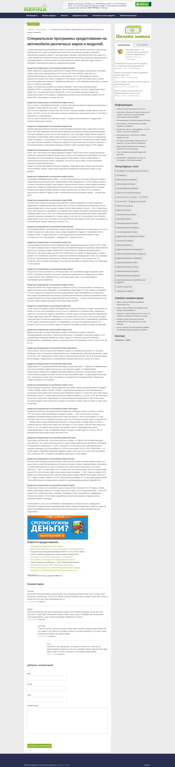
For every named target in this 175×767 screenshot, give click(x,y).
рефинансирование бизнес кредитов (130, 254)
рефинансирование (124, 245)
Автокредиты (31, 15)
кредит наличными (138, 201)
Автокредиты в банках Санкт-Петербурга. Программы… (53, 565)
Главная (30, 29)
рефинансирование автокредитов (129, 249)
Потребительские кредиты (103, 15)
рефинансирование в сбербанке (129, 258)
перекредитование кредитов (127, 228)
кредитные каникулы (124, 206)
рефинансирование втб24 (126, 262)
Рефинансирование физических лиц (131, 109)
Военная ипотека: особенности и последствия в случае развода (131, 321)
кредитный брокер (123, 210)
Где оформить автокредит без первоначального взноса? (53, 560)
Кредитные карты (80, 15)
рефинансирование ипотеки (127, 267)
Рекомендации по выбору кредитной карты (134, 120)
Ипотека (64, 15)
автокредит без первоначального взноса (132, 171)
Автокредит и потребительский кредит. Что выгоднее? (52, 557)
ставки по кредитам (124, 287)
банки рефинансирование (126, 180)
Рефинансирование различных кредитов (40, 765)
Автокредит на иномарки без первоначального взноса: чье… (54, 570)
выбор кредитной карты (125, 184)
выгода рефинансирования (127, 188)
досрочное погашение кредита (128, 193)
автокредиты (121, 175)
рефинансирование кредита (127, 271)
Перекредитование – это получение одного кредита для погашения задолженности (137, 52)
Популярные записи (124, 45)
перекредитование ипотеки (127, 223)
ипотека (144, 197)
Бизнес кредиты (49, 15)
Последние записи (142, 45)
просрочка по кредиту (125, 241)
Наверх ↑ (147, 765)
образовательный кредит (126, 214)
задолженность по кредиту (126, 197)
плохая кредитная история (126, 232)
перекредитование (123, 219)
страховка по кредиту (124, 291)
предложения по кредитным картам (130, 236)
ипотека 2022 (121, 201)
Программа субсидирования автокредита (47, 546)
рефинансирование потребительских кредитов (131, 281)
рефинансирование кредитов (128, 276)
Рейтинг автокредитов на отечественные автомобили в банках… (56, 568)
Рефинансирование (128, 15)
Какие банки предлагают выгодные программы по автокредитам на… (58, 549)
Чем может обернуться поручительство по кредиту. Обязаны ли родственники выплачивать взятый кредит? (133, 114)
